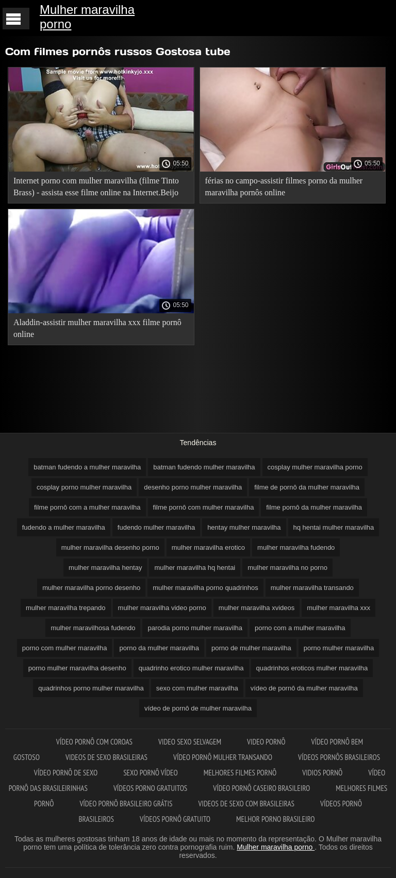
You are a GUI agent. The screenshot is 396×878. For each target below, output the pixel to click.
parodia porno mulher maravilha (194, 628)
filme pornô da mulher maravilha (314, 507)
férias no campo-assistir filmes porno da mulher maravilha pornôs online (284, 186)
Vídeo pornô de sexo (65, 773)
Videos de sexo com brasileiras (246, 803)
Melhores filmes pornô (240, 773)
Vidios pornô (322, 773)
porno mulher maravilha (339, 648)
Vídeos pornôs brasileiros (339, 757)
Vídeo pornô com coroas (94, 742)
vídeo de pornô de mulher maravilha (198, 708)
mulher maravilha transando (312, 588)
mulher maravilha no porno (287, 567)
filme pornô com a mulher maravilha (87, 507)
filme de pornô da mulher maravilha (306, 487)
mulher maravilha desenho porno (110, 547)
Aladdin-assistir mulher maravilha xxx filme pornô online (97, 328)
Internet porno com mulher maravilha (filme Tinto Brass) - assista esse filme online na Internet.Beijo (96, 186)
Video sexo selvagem (189, 742)
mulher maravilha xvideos (256, 608)
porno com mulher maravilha (64, 648)
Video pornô (266, 742)
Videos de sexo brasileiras (106, 757)
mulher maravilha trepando (66, 608)
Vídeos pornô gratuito (175, 819)
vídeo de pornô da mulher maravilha (304, 688)
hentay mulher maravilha (243, 527)
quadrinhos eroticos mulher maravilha (312, 668)
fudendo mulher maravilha (156, 527)
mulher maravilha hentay (105, 567)
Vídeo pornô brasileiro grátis (125, 803)
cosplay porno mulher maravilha (84, 487)
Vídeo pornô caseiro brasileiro (261, 788)
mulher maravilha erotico (208, 547)
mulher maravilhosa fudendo (93, 628)
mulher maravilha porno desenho (91, 588)
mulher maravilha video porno (162, 608)
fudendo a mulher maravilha (63, 527)
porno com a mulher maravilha (300, 628)
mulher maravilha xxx (338, 608)
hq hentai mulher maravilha (333, 527)
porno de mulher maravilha (251, 648)
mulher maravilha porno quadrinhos (205, 588)
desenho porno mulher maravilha (193, 487)
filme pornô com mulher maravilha (203, 507)
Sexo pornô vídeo (150, 773)
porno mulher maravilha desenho (77, 668)
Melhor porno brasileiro (275, 819)
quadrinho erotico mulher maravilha (191, 668)
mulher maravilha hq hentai (194, 567)
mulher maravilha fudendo (296, 547)
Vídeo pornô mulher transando (222, 757)
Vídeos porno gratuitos (150, 788)
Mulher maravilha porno (87, 17)
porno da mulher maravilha (159, 648)
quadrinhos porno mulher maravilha (91, 688)
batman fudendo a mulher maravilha (87, 467)
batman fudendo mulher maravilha (204, 467)
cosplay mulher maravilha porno (315, 467)
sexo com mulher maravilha (197, 688)
